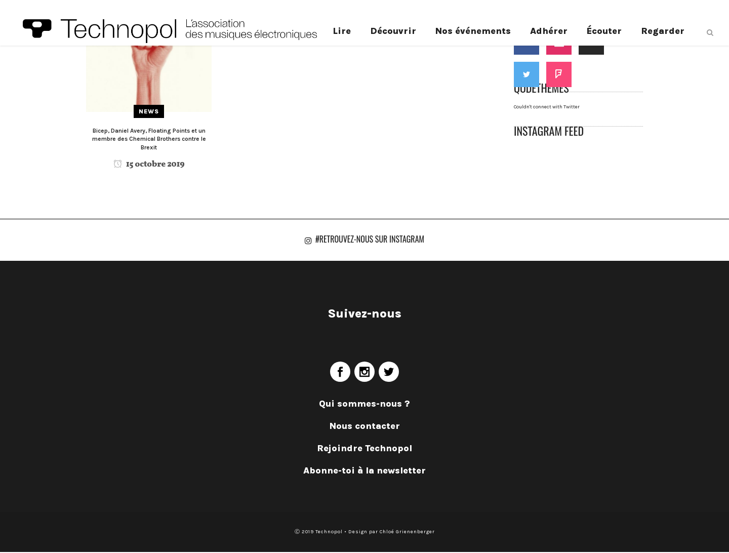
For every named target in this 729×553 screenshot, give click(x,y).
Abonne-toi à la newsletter (364, 471)
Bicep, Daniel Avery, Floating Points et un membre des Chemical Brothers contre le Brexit (149, 139)
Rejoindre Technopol (364, 449)
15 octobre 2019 (149, 164)
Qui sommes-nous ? (364, 404)
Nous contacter (365, 426)
